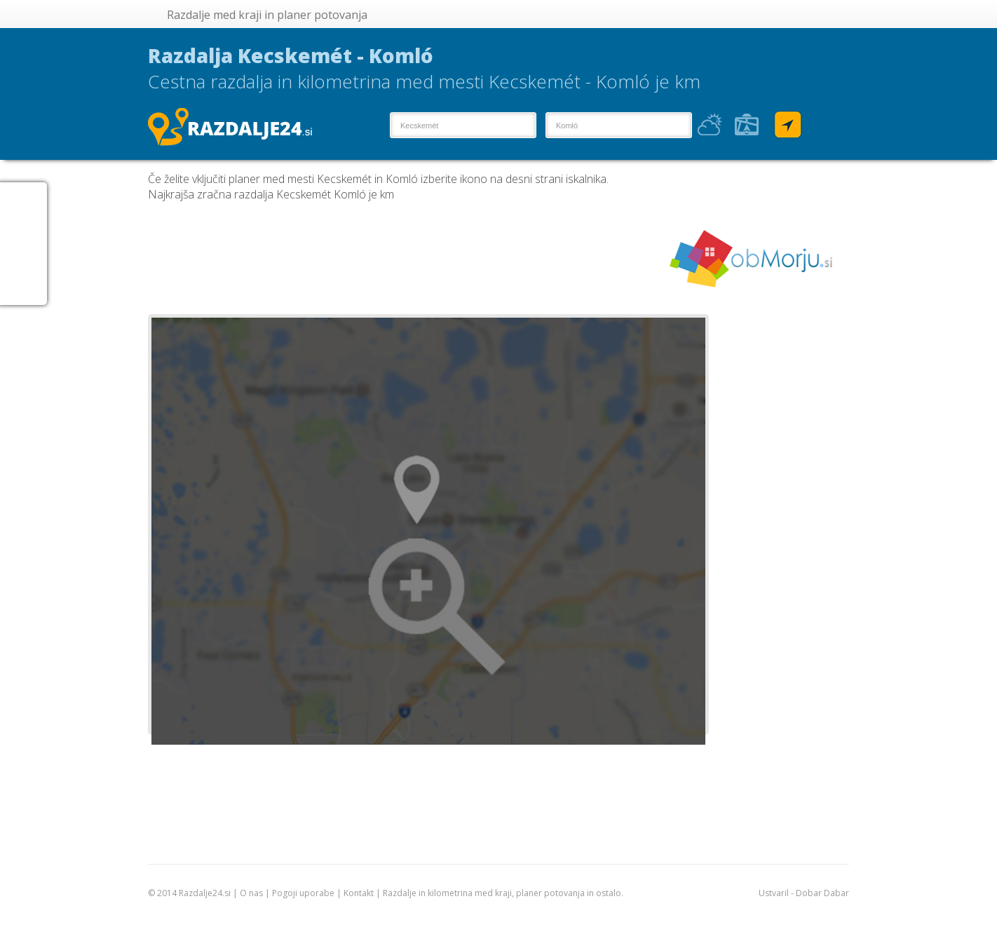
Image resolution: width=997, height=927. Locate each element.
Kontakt (359, 893)
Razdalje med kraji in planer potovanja (267, 14)
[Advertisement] (403, 258)
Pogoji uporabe (303, 893)
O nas (251, 893)
